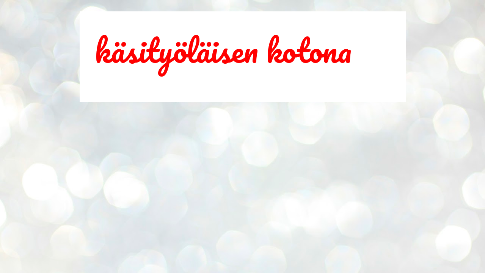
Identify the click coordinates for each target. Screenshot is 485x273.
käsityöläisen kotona (223, 50)
